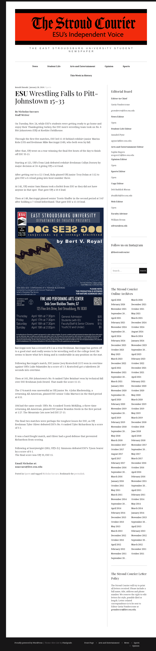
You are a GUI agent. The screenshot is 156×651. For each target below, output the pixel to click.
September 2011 (119, 558)
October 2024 (137, 327)
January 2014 (137, 512)
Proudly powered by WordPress (28, 643)
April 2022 (116, 367)
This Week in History (81, 75)
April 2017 (116, 458)
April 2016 (136, 472)
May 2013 (115, 526)
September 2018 (119, 431)
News (35, 66)
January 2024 (137, 340)
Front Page (89, 643)
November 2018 (118, 426)
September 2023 (139, 349)
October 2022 (137, 363)
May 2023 (115, 354)
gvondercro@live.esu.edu (123, 609)
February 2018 (138, 440)
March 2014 (137, 508)
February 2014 (118, 512)
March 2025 (137, 318)
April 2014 (116, 508)
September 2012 (139, 540)
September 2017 (139, 449)
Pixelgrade (67, 643)
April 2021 (136, 377)
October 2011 (137, 553)
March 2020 (137, 399)
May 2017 (136, 454)
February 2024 (118, 340)
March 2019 (137, 417)
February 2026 (118, 304)
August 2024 (137, 331)
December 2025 (138, 304)
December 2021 (138, 367)
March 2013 (116, 531)
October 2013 (117, 521)
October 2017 (117, 449)
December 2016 (138, 463)
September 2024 (119, 331)
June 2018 (136, 431)
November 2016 (118, 467)
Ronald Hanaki (22, 87)
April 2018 (136, 435)
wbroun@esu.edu (119, 225)
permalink (79, 473)
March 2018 (116, 440)
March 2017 (137, 458)
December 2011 (138, 549)
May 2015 (115, 490)
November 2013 (139, 517)
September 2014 (119, 503)
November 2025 (118, 309)
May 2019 (136, 413)
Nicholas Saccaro (50, 473)
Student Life (53, 66)
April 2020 (116, 399)
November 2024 (118, 327)
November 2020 (118, 390)
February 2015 (138, 494)
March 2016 (116, 476)
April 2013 (136, 526)
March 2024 (137, 336)
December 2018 (138, 422)
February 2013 (138, 531)
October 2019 (137, 408)
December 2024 (138, 322)
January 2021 (117, 386)
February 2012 (118, 549)
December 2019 (138, 404)
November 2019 (118, 408)
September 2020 (119, 395)
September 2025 (119, 313)
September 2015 (139, 485)
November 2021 (118, 372)
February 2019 (118, 422)
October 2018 (137, 426)
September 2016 (119, 472)
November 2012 (139, 535)
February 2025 (118, 322)
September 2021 (119, 377)
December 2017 (118, 444)
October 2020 (137, 390)
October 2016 (137, 467)
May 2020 (136, 395)
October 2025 (137, 309)
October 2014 (137, 499)
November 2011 (118, 553)
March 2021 (116, 381)
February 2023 (138, 358)
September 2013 (139, 521)
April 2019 (116, 417)
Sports (126, 66)
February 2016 (138, 476)
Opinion (109, 66)
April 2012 (116, 544)
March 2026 (137, 300)
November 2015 (139, 481)
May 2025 (136, 313)
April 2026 (116, 300)
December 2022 (118, 363)
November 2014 (118, 499)
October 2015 (117, 485)
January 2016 (117, 481)
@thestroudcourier (120, 252)
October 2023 (117, 349)
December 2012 (118, 535)
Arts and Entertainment (82, 66)
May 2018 (115, 435)
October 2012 (117, 540)
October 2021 (137, 372)
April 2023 (136, 354)
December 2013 (118, 517)
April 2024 (116, 336)
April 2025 (116, 318)
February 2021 (138, 381)
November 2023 (139, 345)
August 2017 (117, 454)
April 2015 (136, 490)
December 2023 (118, 345)
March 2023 (116, 358)
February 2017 (118, 463)
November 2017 (139, 444)
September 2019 (119, 413)
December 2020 (138, 386)
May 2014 (136, 503)
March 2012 (137, 544)
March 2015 (116, 494)
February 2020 (118, 404)
